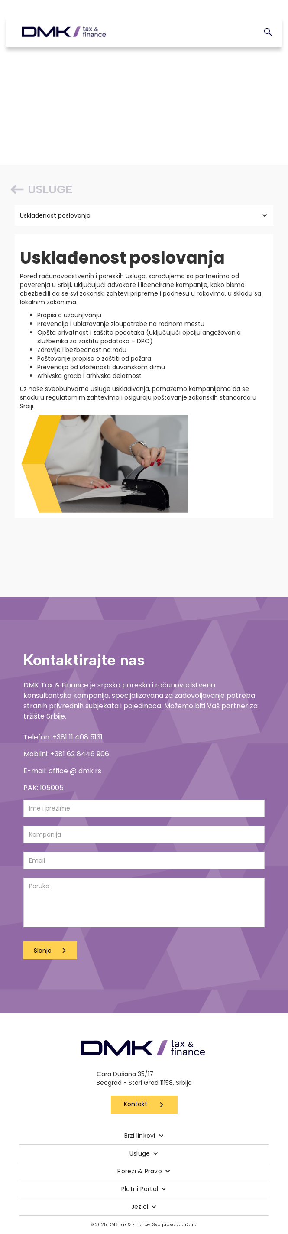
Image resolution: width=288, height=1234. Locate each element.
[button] (144, 215)
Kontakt (135, 1104)
